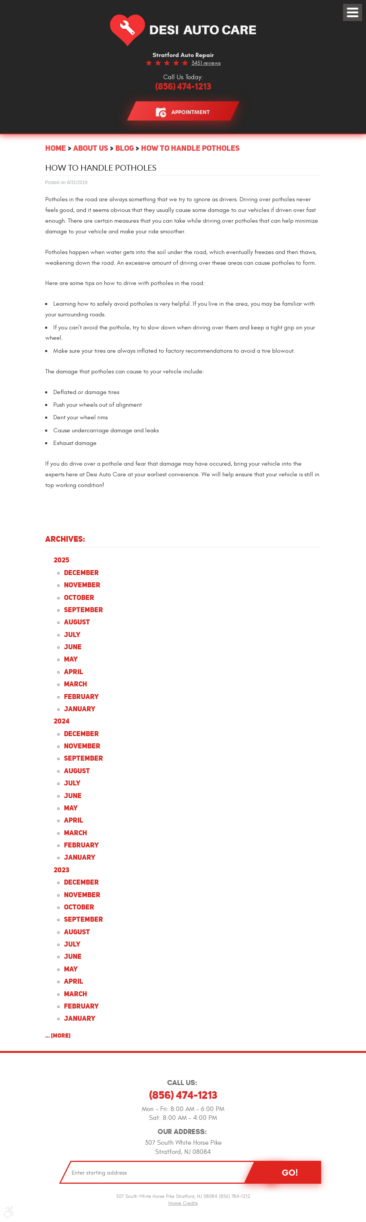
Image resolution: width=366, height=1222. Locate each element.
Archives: (65, 539)
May (71, 659)
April (73, 671)
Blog (124, 148)
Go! (290, 1172)
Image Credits (183, 1203)
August (77, 622)
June (73, 646)
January (79, 708)
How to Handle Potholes (190, 148)
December (81, 572)
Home (55, 148)
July (72, 634)
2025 (61, 560)
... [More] (58, 1035)
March (75, 683)
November (82, 584)
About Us (90, 148)
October (79, 597)
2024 (61, 721)
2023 (61, 869)
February (81, 696)
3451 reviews (206, 63)
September (83, 609)
